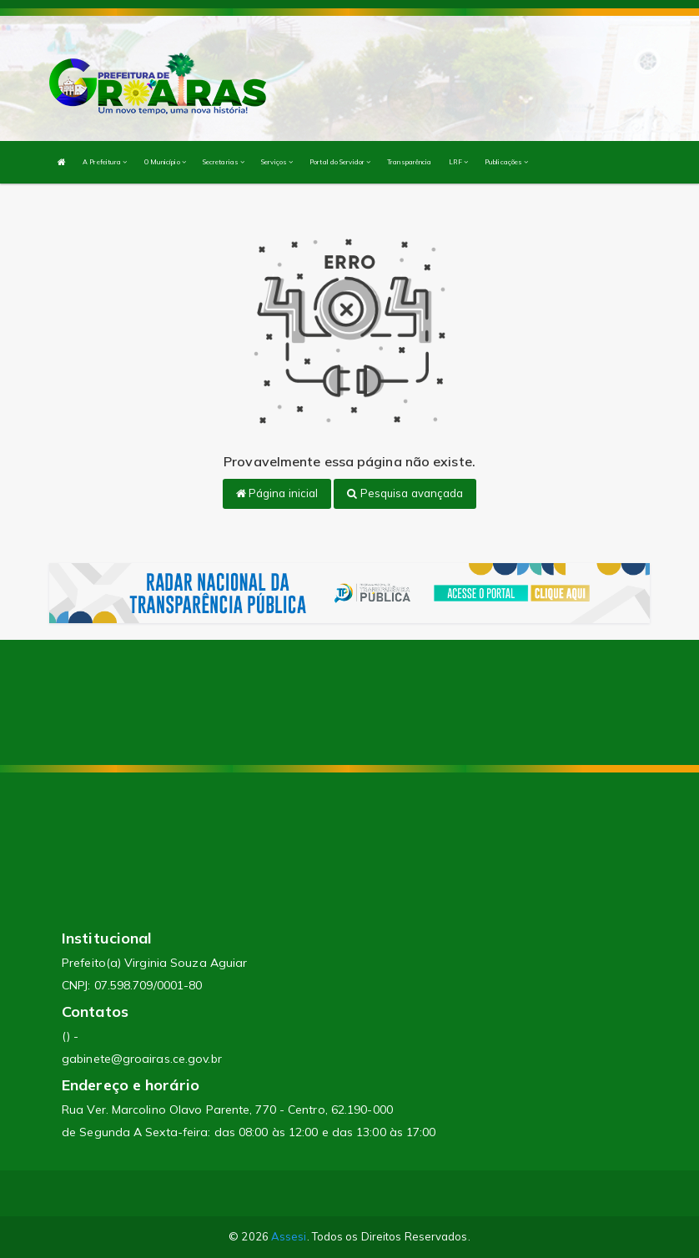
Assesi (289, 1236)
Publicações (506, 162)
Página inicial (277, 493)
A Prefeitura (105, 162)
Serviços (277, 162)
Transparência (409, 162)
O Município (165, 162)
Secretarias (223, 162)
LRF (459, 162)
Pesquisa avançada (405, 493)
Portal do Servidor (339, 162)
